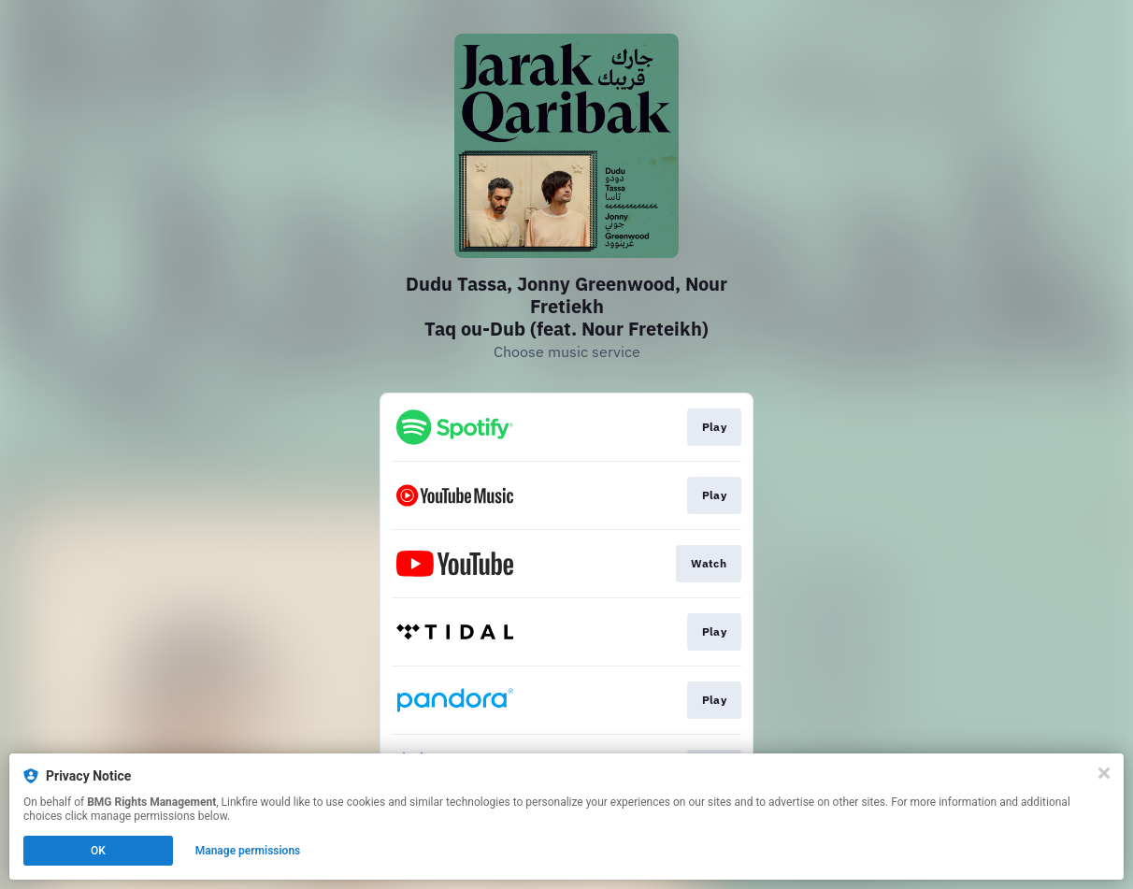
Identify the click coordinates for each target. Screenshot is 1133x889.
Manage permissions (248, 850)
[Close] (1104, 773)
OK (98, 850)
